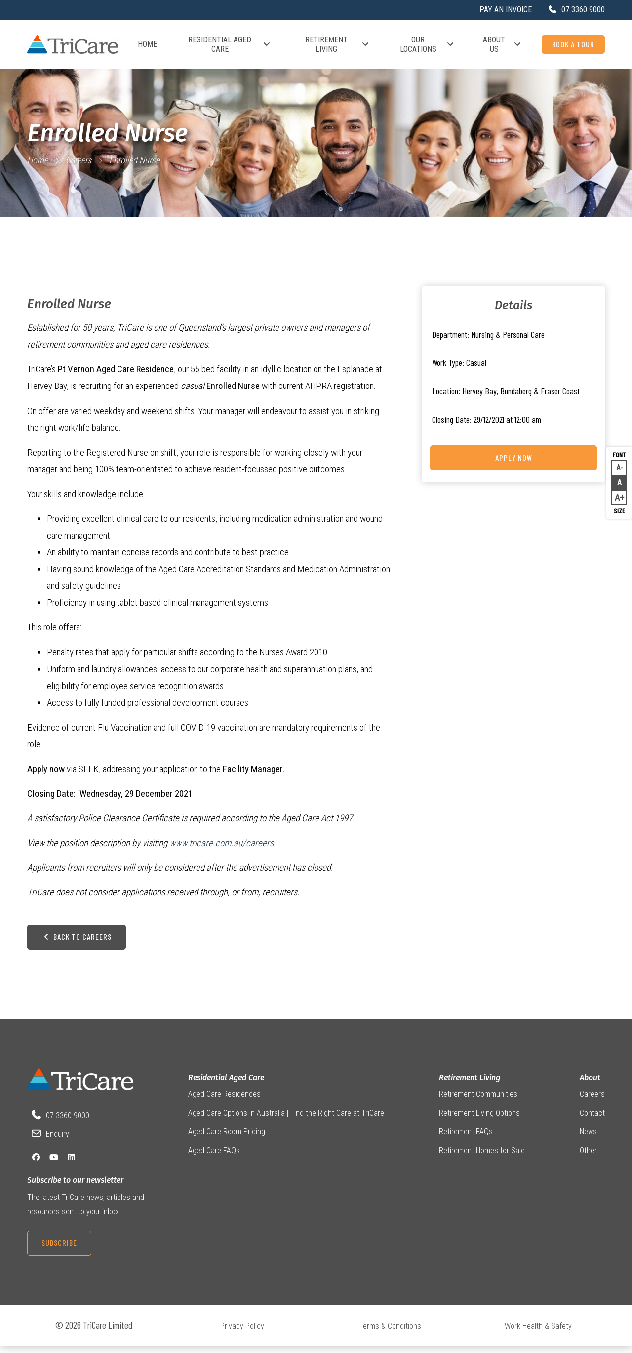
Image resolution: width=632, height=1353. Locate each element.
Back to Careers (76, 943)
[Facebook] (36, 1164)
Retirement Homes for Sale (482, 1158)
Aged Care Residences (224, 1101)
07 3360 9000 (67, 1122)
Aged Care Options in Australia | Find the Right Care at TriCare (286, 1120)
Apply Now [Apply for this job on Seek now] (513, 457)
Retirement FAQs (466, 1139)
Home (147, 44)
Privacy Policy (242, 1333)
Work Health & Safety (538, 1333)
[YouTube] (54, 1164)
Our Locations (427, 44)
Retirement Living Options (479, 1120)
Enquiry (57, 1141)
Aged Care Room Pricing (226, 1139)
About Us (502, 44)
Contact (592, 1120)
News (588, 1139)
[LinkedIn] (72, 1164)
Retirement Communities (478, 1101)
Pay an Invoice (505, 9)
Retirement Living (337, 44)
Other (588, 1158)
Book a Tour (573, 44)
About (590, 1084)
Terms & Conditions (390, 1333)
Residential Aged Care (229, 44)
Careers (78, 160)
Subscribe (59, 1250)
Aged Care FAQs (214, 1158)
